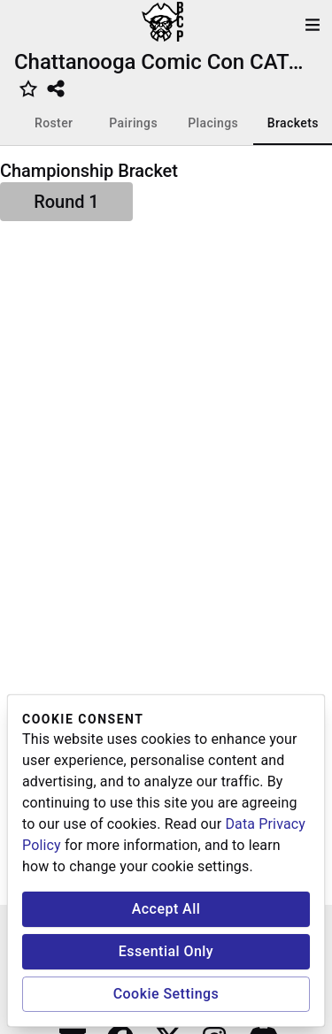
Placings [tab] (213, 123)
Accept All (166, 908)
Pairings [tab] (133, 123)
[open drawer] (312, 24)
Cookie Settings (166, 993)
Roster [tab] (54, 123)
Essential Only (166, 951)
